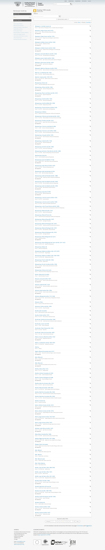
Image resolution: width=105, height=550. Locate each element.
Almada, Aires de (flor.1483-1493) (43, 491)
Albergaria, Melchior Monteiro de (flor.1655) (46, 68)
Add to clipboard (90, 26)
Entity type (16, 14)
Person (15, 17)
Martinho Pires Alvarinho (19, 25)
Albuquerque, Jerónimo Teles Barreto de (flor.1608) (48, 151)
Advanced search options (63, 19)
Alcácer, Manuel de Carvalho (42, 274)
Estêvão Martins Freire (18, 29)
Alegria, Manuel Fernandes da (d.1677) (44, 351)
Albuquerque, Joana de (40, 155)
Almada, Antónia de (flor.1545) (42, 507)
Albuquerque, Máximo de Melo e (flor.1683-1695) (47, 255)
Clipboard (89, 4)
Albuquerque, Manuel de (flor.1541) (44, 210)
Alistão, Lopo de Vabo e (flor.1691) (43, 472)
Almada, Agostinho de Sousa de (43, 486)
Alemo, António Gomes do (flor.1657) (44, 405)
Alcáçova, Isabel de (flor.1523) (42, 284)
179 (74, 521)
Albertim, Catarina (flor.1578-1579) (43, 77)
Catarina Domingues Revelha (19, 34)
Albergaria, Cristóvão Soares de (43, 26)
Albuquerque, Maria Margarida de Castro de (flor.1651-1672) (50, 242)
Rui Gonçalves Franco (18, 31)
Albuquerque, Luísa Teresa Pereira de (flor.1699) (47, 206)
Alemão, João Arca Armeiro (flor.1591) (44, 383)
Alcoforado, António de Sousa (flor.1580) (45, 319)
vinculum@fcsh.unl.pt (21, 541)
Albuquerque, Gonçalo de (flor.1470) (44, 135)
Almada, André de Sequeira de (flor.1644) (45, 496)
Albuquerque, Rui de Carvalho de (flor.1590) (46, 264)
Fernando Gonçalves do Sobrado (20, 39)
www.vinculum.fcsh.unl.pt (19, 544)
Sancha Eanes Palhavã (18, 24)
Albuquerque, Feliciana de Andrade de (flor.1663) (47, 116)
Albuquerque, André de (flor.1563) (43, 99)
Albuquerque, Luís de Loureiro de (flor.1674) (46, 197)
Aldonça (37, 347)
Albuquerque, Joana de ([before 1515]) (44, 160)
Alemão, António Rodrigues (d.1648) (44, 377)
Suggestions (77, 1)
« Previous (48, 521)
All (14, 16)
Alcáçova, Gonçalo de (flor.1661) (43, 279)
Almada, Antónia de (40, 502)
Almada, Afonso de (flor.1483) (42, 480)
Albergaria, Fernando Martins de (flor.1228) (46, 54)
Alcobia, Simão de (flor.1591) (42, 315)
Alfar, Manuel (38, 450)
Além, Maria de (38, 357)
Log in (89, 1)
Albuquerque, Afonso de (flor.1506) (44, 87)
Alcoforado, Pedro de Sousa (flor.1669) (44, 332)
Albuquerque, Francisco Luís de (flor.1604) (45, 131)
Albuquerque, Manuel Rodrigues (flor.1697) (46, 223)
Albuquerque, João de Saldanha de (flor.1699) (46, 181)
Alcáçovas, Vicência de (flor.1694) (43, 306)
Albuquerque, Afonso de (41, 83)
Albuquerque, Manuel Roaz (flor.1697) (44, 219)
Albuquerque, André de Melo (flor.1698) (45, 103)
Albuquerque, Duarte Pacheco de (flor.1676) (46, 107)
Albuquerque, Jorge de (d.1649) (43, 192)
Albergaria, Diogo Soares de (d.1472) (44, 30)
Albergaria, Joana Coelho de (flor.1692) (44, 58)
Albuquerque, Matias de (41, 247)
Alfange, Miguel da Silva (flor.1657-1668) (45, 438)
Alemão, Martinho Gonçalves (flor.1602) (45, 392)
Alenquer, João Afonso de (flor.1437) (44, 428)
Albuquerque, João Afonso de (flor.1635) (45, 165)
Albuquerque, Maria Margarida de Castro (45, 236)
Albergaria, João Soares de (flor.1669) (44, 62)
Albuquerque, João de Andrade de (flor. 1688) (46, 176)
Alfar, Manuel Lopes (40, 459)
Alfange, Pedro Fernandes (41, 444)
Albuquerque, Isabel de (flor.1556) (43, 141)
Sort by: (75, 22)
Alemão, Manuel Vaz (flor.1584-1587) (44, 387)
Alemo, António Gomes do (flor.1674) (44, 411)
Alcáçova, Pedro (39, 302)
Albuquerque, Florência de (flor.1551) (44, 120)
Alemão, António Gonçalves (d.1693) (44, 373)
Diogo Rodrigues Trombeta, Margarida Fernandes (23, 32)
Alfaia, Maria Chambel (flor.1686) (43, 434)
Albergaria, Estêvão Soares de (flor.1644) (45, 42)
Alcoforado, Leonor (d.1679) (42, 324)
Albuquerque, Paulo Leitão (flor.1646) (44, 260)
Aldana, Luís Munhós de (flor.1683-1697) (45, 342)
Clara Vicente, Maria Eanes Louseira (21, 36)
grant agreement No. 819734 (44, 534)
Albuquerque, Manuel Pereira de (43, 215)
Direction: (84, 22)
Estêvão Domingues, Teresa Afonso (21, 27)
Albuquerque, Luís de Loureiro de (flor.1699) (46, 202)
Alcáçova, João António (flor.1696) (43, 290)
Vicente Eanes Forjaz (18, 38)
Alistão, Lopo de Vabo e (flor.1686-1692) (45, 467)
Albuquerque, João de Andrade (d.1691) (45, 171)
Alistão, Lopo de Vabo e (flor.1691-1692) (45, 476)
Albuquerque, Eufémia (40, 112)
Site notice (84, 1)
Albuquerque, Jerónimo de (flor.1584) (44, 147)
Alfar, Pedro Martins (40, 463)
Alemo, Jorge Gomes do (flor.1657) (43, 422)
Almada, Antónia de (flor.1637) (42, 512)
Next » (78, 521)
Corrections (71, 1)
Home (65, 1)
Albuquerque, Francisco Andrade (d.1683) (45, 126)
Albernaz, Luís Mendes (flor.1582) (43, 72)
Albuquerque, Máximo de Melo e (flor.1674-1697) (47, 251)
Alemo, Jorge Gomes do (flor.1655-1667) (45, 416)
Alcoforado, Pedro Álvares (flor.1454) (44, 328)
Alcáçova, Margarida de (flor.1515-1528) (45, 296)
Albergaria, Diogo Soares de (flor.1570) (44, 36)
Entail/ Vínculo (18, 20)
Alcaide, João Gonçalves (41, 311)
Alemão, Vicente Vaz (40, 400)
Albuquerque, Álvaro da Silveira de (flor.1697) (46, 93)
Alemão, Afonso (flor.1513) (41, 369)
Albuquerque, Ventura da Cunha (43, 270)
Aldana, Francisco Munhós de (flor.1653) (45, 337)
